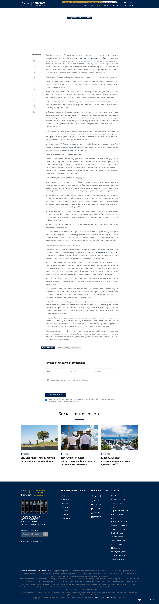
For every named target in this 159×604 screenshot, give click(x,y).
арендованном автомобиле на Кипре (74, 150)
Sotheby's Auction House (103, 598)
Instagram (97, 500)
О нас (119, 5)
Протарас (65, 514)
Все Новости (47, 348)
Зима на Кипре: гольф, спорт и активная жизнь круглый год (38, 459)
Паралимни (66, 518)
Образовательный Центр (32, 541)
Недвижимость (86, 5)
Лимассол (65, 500)
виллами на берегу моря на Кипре (91, 58)
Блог (98, 5)
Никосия (65, 511)
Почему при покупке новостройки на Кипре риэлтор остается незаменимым (78, 461)
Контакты (129, 5)
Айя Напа (65, 503)
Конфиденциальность (118, 559)
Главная (73, 5)
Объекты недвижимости (69, 348)
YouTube (97, 513)
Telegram (97, 517)
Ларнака (65, 507)
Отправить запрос (55, 395)
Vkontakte (97, 504)
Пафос (64, 496)
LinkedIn (97, 508)
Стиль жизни (108, 5)
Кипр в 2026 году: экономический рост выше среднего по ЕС (116, 461)
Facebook (97, 496)
